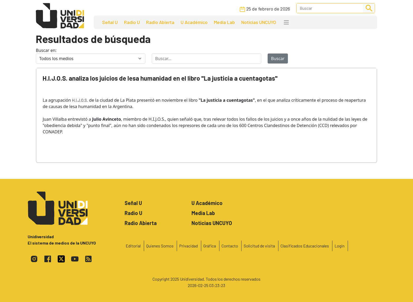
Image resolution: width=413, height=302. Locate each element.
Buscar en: (46, 50)
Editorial (133, 245)
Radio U (132, 22)
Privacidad (188, 245)
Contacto (230, 245)
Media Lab (224, 22)
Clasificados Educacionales (305, 245)
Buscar (277, 58)
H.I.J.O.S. (80, 100)
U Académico (194, 22)
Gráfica (209, 245)
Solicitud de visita (259, 245)
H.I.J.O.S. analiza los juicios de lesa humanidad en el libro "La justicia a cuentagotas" (160, 78)
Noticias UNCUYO (258, 22)
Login (340, 245)
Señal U (110, 22)
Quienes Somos (160, 245)
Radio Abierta (160, 22)
